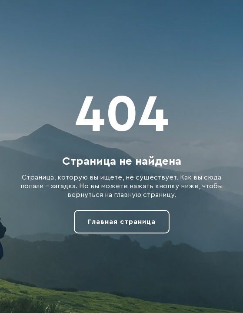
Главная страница (122, 221)
